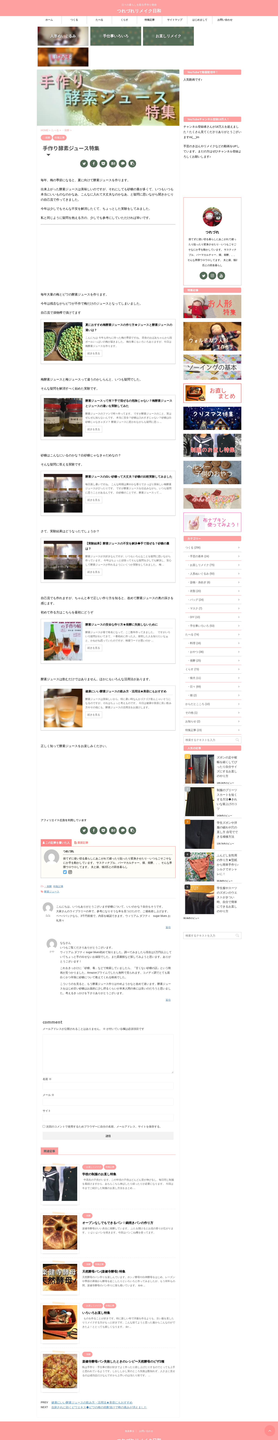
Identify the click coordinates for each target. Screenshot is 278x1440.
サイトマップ (174, 19)
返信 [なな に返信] (168, 906)
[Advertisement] (108, 235)
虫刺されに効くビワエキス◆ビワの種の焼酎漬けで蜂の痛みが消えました (99, 1386)
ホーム (49, 19)
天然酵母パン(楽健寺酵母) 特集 (103, 1250)
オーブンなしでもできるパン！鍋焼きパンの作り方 (117, 1202)
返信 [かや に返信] (168, 979)
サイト (47, 1090)
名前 (47, 1058)
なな (48, 894)
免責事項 (129, 1415)
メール (48, 1074)
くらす (124, 19)
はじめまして (199, 19)
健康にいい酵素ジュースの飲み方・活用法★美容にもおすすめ (91, 1381)
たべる (99, 19)
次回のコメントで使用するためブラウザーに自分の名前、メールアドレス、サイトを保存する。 (104, 1105)
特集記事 (150, 19)
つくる (74, 19)
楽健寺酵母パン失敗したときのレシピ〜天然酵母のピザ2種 (123, 1340)
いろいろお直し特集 (96, 1292)
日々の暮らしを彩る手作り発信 (139, 1432)
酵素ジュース (51, 870)
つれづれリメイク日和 (139, 10)
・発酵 (48, 865)
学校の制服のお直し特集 (99, 1153)
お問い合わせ (224, 19)
